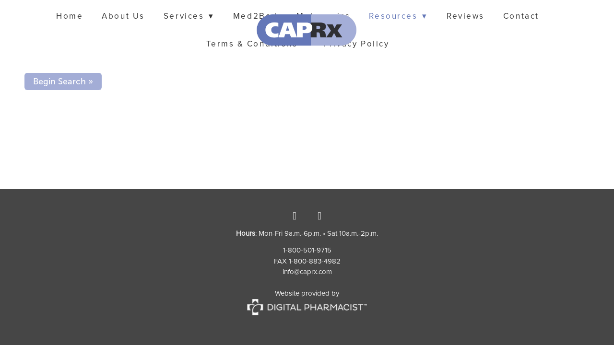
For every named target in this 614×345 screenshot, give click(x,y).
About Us (123, 16)
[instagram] (319, 215)
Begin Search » (63, 81)
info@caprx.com (307, 271)
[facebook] (294, 215)
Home (69, 16)
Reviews (465, 16)
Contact (521, 16)
